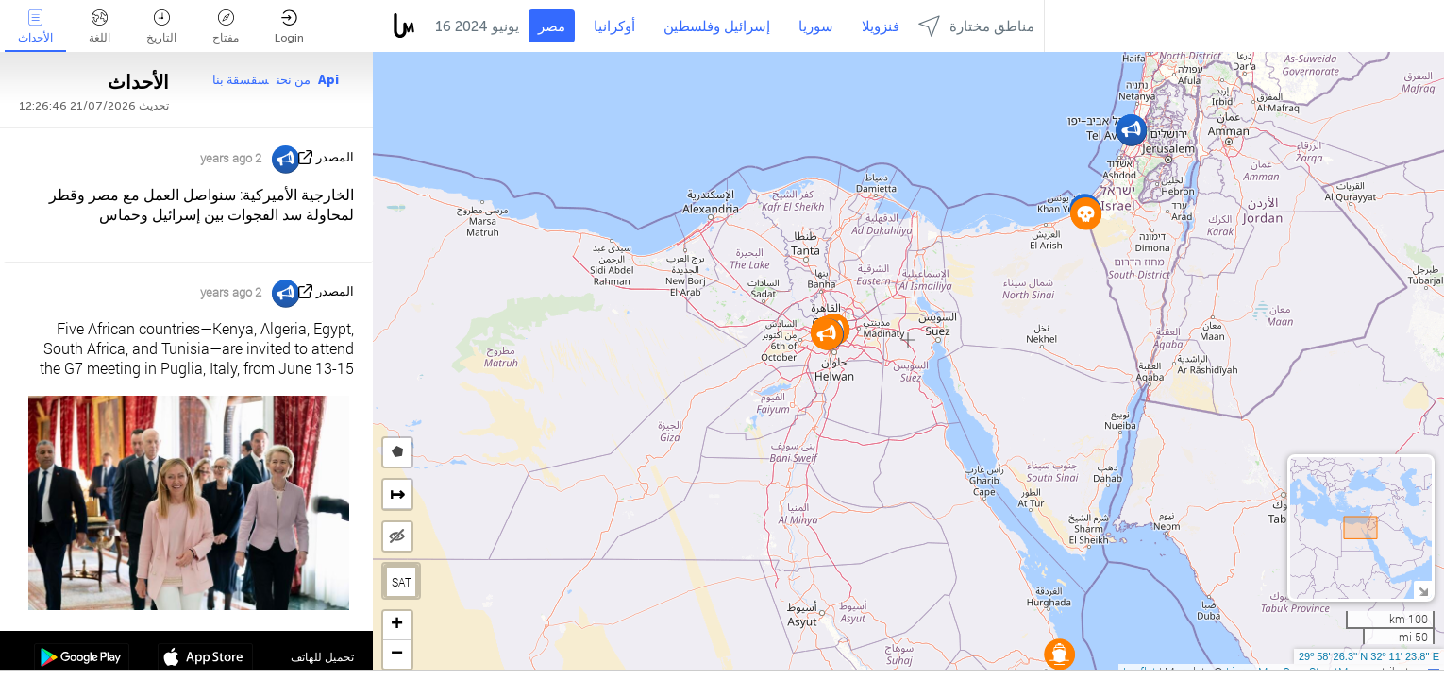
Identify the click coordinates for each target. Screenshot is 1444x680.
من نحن (294, 80)
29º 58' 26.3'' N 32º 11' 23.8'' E (1369, 656)
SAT (401, 581)
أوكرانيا (614, 26)
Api (328, 80)
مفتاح (225, 26)
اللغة (99, 26)
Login (289, 26)
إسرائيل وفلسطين (716, 26)
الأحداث (35, 26)
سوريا (815, 26)
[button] (1059, 654)
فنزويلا (880, 26)
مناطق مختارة (976, 26)
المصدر (335, 157)
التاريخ (161, 26)
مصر (551, 26)
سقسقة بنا (240, 80)
